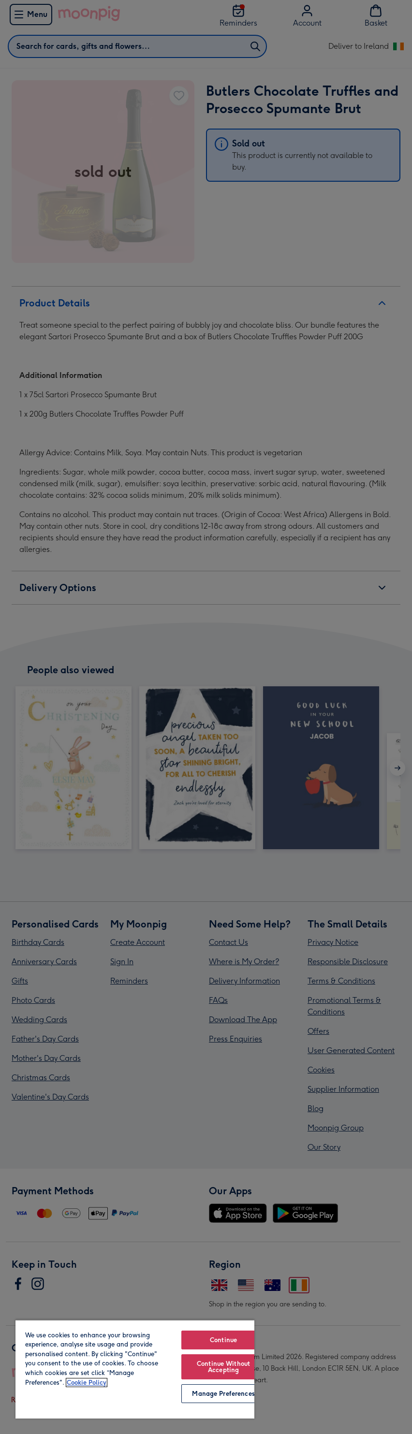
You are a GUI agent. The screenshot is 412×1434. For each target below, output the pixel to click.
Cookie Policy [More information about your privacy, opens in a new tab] (86, 1382)
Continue (223, 1340)
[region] (134, 1369)
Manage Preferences (223, 1393)
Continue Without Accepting (223, 1367)
